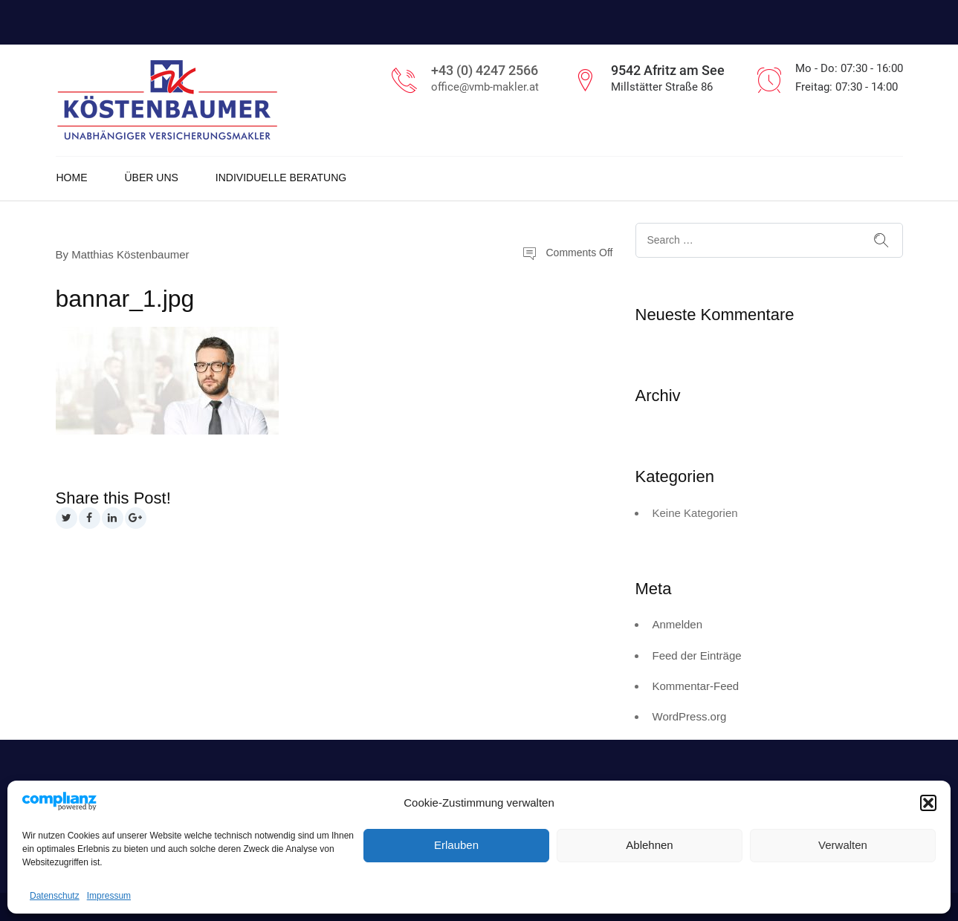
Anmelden (678, 624)
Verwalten (842, 845)
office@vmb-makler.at (485, 87)
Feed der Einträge (697, 655)
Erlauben (456, 845)
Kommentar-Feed (696, 686)
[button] (928, 802)
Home (72, 177)
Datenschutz (55, 896)
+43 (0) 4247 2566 (484, 70)
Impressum (109, 896)
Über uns (151, 177)
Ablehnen (649, 845)
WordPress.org (690, 716)
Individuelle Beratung (281, 177)
